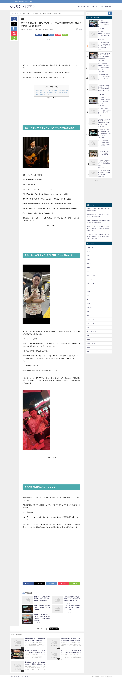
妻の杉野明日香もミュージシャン (45, 94)
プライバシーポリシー (23, 676)
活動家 (88, 291)
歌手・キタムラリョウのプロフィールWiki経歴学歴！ (51, 90)
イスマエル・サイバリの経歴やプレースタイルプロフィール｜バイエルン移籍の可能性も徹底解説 (98, 228)
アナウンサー (90, 319)
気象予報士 (90, 307)
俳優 (88, 351)
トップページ (81, 6)
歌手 (88, 327)
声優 (88, 335)
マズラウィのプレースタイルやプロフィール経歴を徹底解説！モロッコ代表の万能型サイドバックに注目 (98, 236)
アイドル (89, 279)
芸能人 (88, 311)
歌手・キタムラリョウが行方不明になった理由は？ (51, 92)
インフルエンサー (91, 331)
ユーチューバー (91, 343)
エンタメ (89, 263)
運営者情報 (108, 6)
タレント (89, 299)
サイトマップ (90, 6)
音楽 (22, 18)
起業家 (88, 347)
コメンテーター (91, 283)
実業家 (88, 267)
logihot (80, 29)
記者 (88, 315)
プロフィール (99, 6)
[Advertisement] (37, 51)
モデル (88, 259)
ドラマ (88, 287)
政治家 (88, 303)
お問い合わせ (14, 676)
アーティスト (90, 323)
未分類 (88, 339)
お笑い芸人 (90, 247)
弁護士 (88, 251)
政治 (88, 295)
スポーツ (89, 271)
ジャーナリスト (91, 275)
